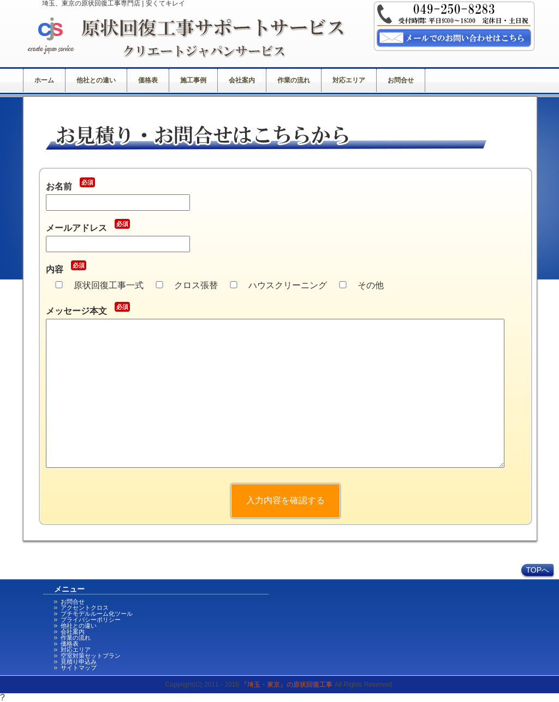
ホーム (44, 80)
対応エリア (348, 80)
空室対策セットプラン (91, 655)
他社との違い (96, 80)
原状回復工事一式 (109, 285)
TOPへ (537, 570)
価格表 (148, 80)
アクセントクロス (85, 607)
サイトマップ (79, 667)
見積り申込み (79, 661)
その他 (371, 285)
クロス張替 (196, 285)
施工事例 (193, 80)
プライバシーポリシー (91, 619)
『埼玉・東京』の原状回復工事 (286, 684)
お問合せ (401, 80)
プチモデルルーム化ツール (97, 613)
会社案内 (242, 80)
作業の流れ (293, 80)
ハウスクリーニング (287, 285)
